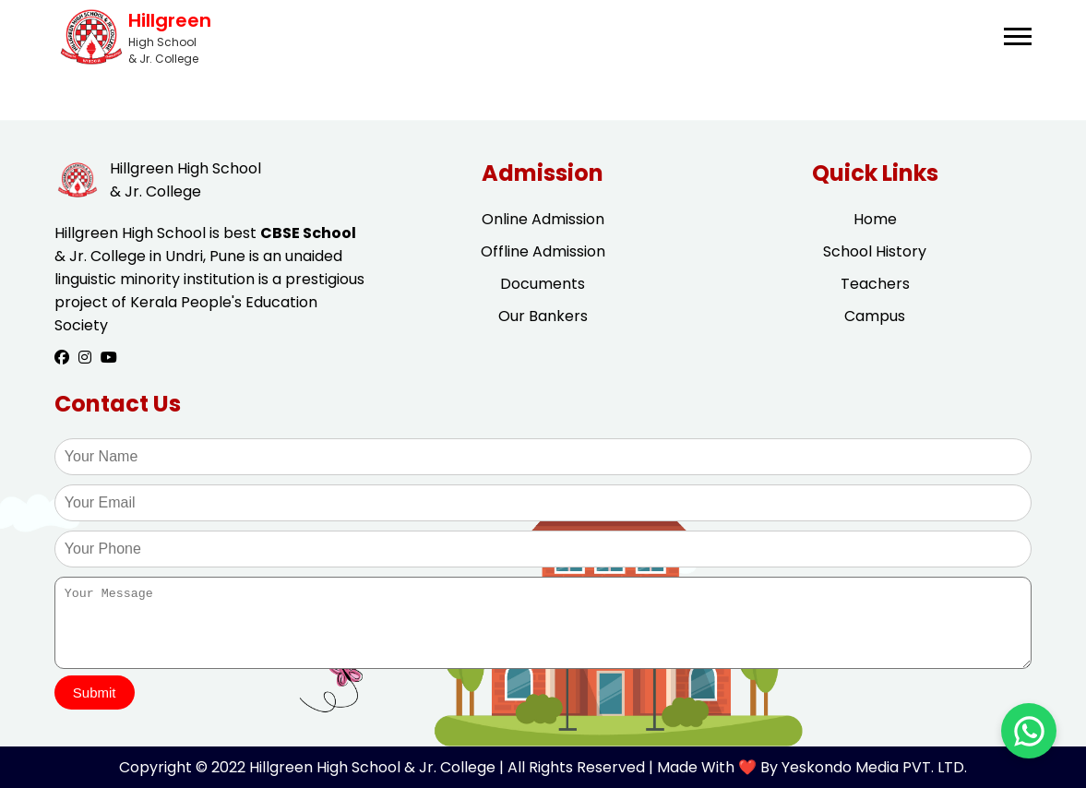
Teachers (875, 283)
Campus (874, 316)
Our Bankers (543, 316)
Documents (542, 283)
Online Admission (543, 219)
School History (874, 251)
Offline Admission (543, 251)
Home (875, 219)
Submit (94, 692)
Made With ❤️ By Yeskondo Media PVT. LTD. (812, 767)
